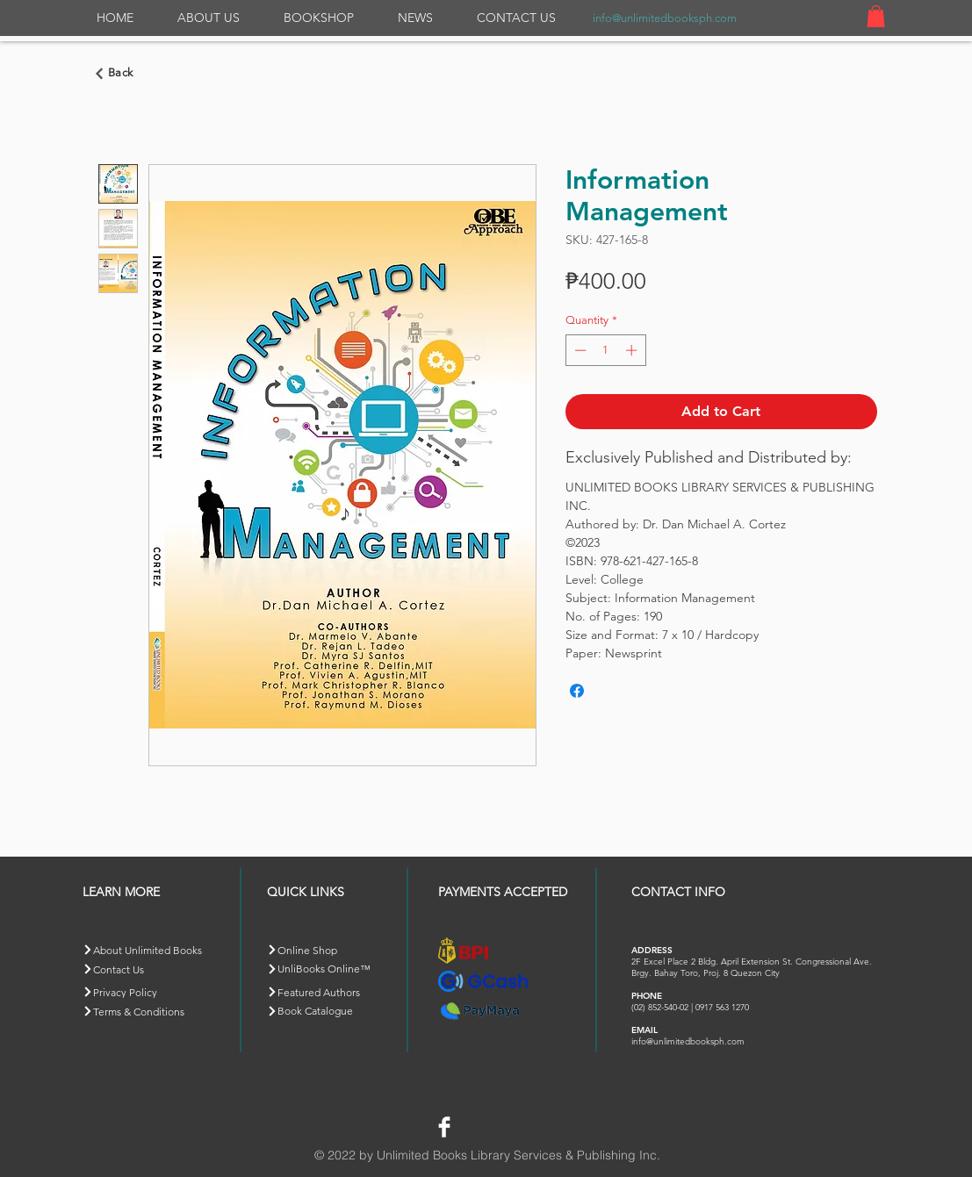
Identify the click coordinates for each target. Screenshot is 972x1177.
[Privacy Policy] (144, 992)
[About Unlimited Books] (156, 950)
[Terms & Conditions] (144, 1011)
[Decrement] (578, 350)
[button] (876, 16)
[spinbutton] (605, 350)
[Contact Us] (144, 969)
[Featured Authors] (329, 992)
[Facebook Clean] (444, 1127)
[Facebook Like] (498, 1124)
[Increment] (633, 350)
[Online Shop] (329, 950)
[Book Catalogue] (329, 1011)
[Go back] (116, 73)
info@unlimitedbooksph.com (665, 18)
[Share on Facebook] (576, 690)
